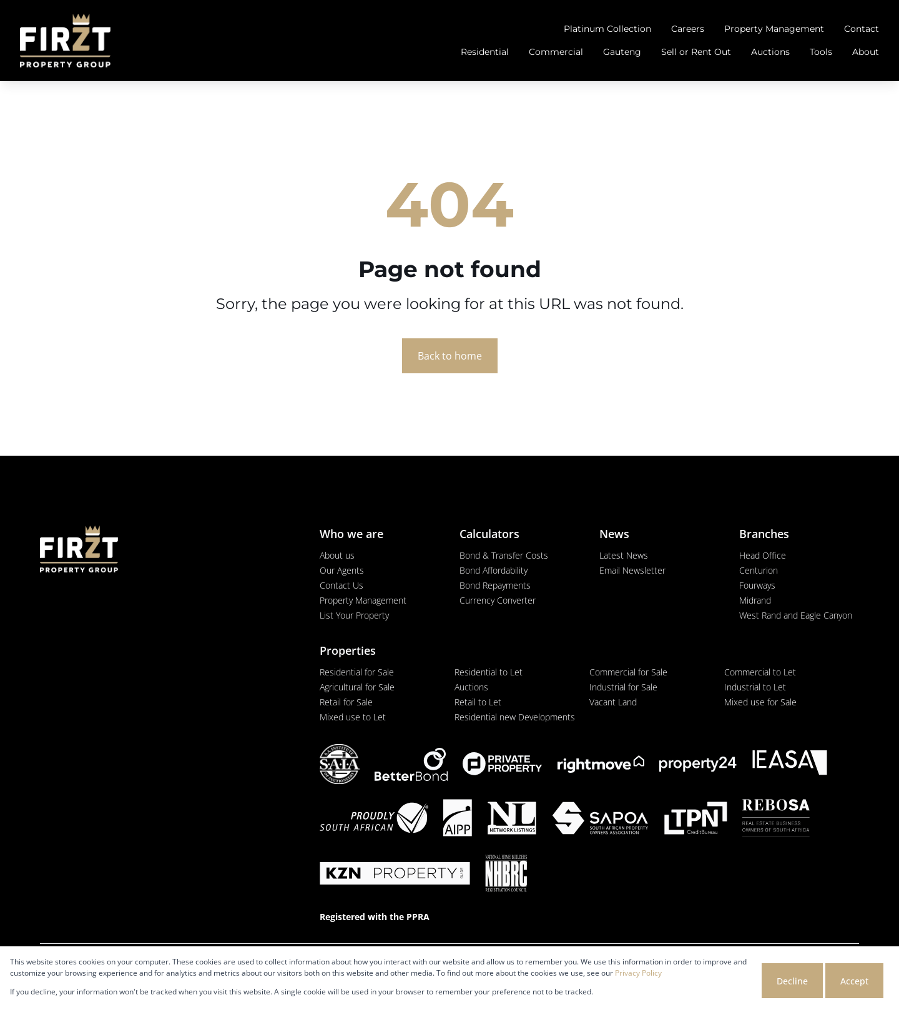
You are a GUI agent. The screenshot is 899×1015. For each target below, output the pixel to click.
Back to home (450, 356)
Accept (854, 981)
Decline (792, 981)
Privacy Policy (638, 973)
